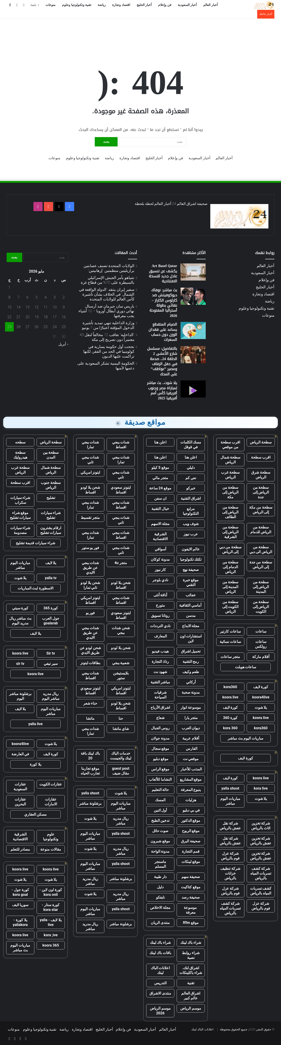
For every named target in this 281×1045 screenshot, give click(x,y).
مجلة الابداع (191, 626)
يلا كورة (35, 764)
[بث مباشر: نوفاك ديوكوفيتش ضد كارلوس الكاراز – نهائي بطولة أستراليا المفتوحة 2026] (193, 296)
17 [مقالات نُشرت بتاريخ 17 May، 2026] (55, 317)
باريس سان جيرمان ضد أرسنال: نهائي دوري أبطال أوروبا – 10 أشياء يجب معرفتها (106, 311)
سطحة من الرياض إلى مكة (230, 492)
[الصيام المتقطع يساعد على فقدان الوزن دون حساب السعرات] (193, 330)
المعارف (160, 636)
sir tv (20, 663)
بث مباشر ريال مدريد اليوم (20, 620)
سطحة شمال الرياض (230, 459)
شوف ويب (191, 524)
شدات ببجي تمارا (90, 444)
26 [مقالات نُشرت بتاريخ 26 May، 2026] (37, 327)
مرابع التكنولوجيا (191, 511)
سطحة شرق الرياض (260, 474)
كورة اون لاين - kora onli (50, 892)
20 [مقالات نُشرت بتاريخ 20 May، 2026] (27, 317)
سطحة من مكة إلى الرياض (260, 509)
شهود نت (160, 672)
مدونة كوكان (160, 559)
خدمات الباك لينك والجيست (121, 755)
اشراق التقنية (191, 498)
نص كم (190, 478)
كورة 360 (230, 718)
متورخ (160, 605)
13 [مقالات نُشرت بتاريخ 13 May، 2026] (27, 307)
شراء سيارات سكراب (20, 500)
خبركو (190, 488)
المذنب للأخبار (191, 769)
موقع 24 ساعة (160, 488)
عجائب (191, 595)
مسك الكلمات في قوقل (190, 444)
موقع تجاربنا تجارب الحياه (90, 770)
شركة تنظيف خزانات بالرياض (230, 873)
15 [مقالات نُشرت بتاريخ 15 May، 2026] (9, 307)
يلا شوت (261, 707)
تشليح (50, 498)
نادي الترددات (160, 626)
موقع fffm (191, 922)
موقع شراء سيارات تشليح (20, 515)
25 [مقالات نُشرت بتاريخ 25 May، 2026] (45, 327)
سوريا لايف (20, 905)
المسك (160, 800)
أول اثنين (160, 810)
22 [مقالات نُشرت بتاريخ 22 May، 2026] (9, 317)
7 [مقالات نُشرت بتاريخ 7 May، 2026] (18, 297)
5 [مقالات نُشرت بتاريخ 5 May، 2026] (36, 297)
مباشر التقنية (160, 682)
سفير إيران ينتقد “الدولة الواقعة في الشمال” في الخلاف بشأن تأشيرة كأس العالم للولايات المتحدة (106, 294)
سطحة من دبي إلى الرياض (230, 549)
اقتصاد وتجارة (121, 5)
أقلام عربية (190, 738)
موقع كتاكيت (190, 887)
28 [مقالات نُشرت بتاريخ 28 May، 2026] (18, 327)
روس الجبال (160, 728)
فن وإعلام (164, 5)
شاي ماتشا (121, 729)
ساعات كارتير (230, 631)
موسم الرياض (190, 1008)
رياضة (102, 5)
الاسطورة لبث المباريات (36, 588)
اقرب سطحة (260, 457)
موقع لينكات (190, 861)
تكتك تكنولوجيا (191, 559)
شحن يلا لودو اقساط (90, 489)
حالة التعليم (160, 790)
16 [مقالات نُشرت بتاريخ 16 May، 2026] (64, 317)
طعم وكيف (190, 672)
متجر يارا (191, 718)
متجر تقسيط (90, 517)
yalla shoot (230, 788)
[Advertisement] (140, 33)
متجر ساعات (230, 657)
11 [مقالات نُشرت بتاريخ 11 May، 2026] (45, 307)
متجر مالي (160, 478)
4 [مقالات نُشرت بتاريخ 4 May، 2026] (46, 297)
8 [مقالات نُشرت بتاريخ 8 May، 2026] (9, 297)
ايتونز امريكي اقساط (90, 600)
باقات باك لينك (160, 953)
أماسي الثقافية (190, 605)
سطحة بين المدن (51, 454)
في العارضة (20, 754)
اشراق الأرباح (160, 707)
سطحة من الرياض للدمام (260, 529)
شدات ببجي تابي (90, 459)
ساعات (260, 631)
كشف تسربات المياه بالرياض (261, 890)
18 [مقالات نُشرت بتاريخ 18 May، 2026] (45, 317)
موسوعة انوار (191, 707)
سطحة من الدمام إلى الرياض (230, 567)
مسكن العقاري (35, 814)
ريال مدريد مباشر (121, 820)
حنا (121, 718)
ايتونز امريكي (90, 472)
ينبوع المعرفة (191, 790)
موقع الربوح (191, 831)
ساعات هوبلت (245, 667)
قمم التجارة (191, 851)
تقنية (190, 983)
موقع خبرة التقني (191, 582)
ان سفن (160, 498)
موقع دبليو (160, 759)
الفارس (190, 748)
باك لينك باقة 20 (90, 755)
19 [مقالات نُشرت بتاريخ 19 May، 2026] (37, 317)
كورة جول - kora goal (20, 892)
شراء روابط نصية (191, 955)
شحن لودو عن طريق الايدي (90, 650)
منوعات (51, 5)
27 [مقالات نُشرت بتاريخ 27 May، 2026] (27, 327)
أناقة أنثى (160, 595)
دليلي (191, 467)
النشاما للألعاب (160, 779)
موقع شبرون (160, 841)
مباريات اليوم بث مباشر (245, 738)
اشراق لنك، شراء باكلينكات (190, 970)
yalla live (35, 724)
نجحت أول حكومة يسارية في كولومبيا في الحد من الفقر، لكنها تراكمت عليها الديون (108, 351)
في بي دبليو (191, 810)
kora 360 (230, 728)
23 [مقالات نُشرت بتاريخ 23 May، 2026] (64, 327)
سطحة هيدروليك (20, 454)
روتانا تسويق (160, 615)
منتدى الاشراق (160, 993)
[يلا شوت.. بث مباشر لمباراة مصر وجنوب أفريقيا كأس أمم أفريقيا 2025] (193, 389)
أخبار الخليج (144, 5)
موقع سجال (160, 748)
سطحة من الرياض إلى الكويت (261, 607)
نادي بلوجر (160, 580)
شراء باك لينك (190, 942)
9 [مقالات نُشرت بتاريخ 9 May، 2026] (64, 307)
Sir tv (50, 653)
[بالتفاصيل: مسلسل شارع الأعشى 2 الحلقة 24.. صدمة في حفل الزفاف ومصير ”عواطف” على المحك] (193, 354)
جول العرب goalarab (50, 620)
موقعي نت (191, 759)
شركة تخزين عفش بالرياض (260, 840)
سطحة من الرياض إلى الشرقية (230, 532)
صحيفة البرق (190, 841)
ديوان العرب (191, 728)
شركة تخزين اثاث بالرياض (260, 825)
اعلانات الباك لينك (160, 970)
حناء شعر (90, 703)
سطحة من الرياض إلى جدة (261, 492)
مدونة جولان (160, 738)
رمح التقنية (191, 661)
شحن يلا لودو (120, 648)
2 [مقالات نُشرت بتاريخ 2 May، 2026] (64, 297)
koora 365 (50, 945)
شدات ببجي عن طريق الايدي (90, 568)
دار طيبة (160, 877)
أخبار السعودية (187, 5)
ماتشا (90, 718)
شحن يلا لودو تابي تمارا (90, 585)
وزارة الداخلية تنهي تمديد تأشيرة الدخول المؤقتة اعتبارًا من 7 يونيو (108, 325)
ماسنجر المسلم (160, 864)
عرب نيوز (191, 534)
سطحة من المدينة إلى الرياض (230, 587)
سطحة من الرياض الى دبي (260, 549)
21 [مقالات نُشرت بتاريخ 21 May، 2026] (18, 317)
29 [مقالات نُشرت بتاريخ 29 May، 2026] (9, 327)
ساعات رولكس (261, 644)
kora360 (230, 687)
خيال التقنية (160, 509)
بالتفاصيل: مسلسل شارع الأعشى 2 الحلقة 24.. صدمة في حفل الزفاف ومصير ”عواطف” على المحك (162, 361)
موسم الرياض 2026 (160, 1010)
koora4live (260, 697)
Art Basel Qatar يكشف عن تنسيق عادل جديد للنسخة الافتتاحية (163, 273)
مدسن (191, 615)
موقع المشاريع (191, 779)
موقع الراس (160, 769)
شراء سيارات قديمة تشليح (35, 543)
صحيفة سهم (190, 877)
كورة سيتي (20, 608)
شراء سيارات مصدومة (20, 530)
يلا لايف (50, 563)
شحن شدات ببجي (121, 630)
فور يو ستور (90, 548)
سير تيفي (51, 663)
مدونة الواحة (160, 851)
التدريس (160, 983)
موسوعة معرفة (191, 910)
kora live (261, 788)
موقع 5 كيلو (160, 467)
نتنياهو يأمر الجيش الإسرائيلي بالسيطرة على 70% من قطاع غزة (107, 280)
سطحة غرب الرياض (230, 474)
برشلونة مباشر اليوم (20, 696)
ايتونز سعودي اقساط (121, 489)
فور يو (90, 613)
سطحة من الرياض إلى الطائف (230, 512)
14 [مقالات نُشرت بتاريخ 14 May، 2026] (18, 307)
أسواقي (160, 549)
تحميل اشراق (191, 651)
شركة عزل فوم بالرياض (230, 855)
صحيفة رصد (191, 897)
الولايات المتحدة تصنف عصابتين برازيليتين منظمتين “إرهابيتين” (109, 268)
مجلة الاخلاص (160, 907)
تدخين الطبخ (160, 820)
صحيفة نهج (191, 570)
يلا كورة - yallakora (20, 922)
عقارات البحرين (20, 801)
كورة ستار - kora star (50, 907)
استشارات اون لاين (191, 638)
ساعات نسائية (230, 641)
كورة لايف (260, 687)
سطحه (20, 442)
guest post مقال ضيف (120, 770)
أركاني (191, 682)
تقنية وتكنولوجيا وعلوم (76, 5)
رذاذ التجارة (160, 661)
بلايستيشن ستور (121, 675)
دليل (160, 887)
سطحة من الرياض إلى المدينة (261, 587)
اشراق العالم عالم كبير (190, 995)
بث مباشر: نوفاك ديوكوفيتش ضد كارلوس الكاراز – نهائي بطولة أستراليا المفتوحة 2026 (163, 302)
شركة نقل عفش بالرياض (230, 825)
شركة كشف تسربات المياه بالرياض (260, 873)
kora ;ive (51, 935)
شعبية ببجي (121, 663)
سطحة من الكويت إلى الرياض (230, 607)
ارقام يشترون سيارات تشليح (50, 530)
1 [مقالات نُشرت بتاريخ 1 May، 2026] (9, 287)
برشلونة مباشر (90, 803)
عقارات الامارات (51, 801)
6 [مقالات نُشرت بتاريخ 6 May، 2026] (28, 297)
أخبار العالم (210, 5)
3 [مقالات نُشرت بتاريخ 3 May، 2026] (55, 297)
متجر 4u (120, 563)
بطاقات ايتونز (90, 663)
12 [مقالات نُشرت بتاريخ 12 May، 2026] (37, 307)
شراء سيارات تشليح (51, 515)
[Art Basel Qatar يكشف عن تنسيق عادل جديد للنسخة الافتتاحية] (193, 272)
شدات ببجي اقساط (121, 444)
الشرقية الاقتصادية (160, 536)
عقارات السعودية (20, 786)
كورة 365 (50, 608)
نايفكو (160, 897)
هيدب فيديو (160, 651)
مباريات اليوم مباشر (230, 801)
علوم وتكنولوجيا (50, 836)
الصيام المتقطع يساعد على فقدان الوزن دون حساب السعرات (163, 332)
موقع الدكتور (190, 820)
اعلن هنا (160, 442)
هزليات (190, 800)
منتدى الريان (160, 922)
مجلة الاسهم (160, 524)
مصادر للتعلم (20, 849)
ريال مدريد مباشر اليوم (50, 696)
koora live (230, 697)
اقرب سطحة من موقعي (230, 444)
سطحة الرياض (261, 442)
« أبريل (63, 344)
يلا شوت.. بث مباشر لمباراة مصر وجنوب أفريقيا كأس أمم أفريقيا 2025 (162, 390)
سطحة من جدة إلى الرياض (260, 564)
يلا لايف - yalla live (51, 922)
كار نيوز (160, 570)
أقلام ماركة (260, 657)
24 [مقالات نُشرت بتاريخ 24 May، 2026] (55, 327)
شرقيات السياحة (160, 694)
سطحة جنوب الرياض (51, 485)
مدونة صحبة (191, 692)
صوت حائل (160, 831)
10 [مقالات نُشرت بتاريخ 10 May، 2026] (55, 307)
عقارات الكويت (50, 784)
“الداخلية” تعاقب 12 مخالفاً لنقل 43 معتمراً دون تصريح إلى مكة (107, 337)
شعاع (160, 718)
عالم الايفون (191, 549)
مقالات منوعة (50, 849)
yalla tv (51, 578)
